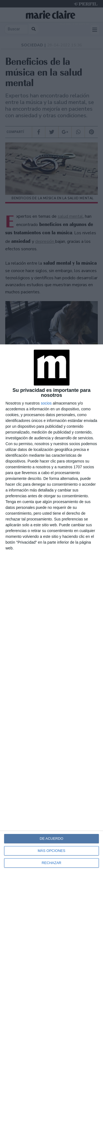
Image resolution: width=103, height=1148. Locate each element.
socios (46, 403)
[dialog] (51, 746)
